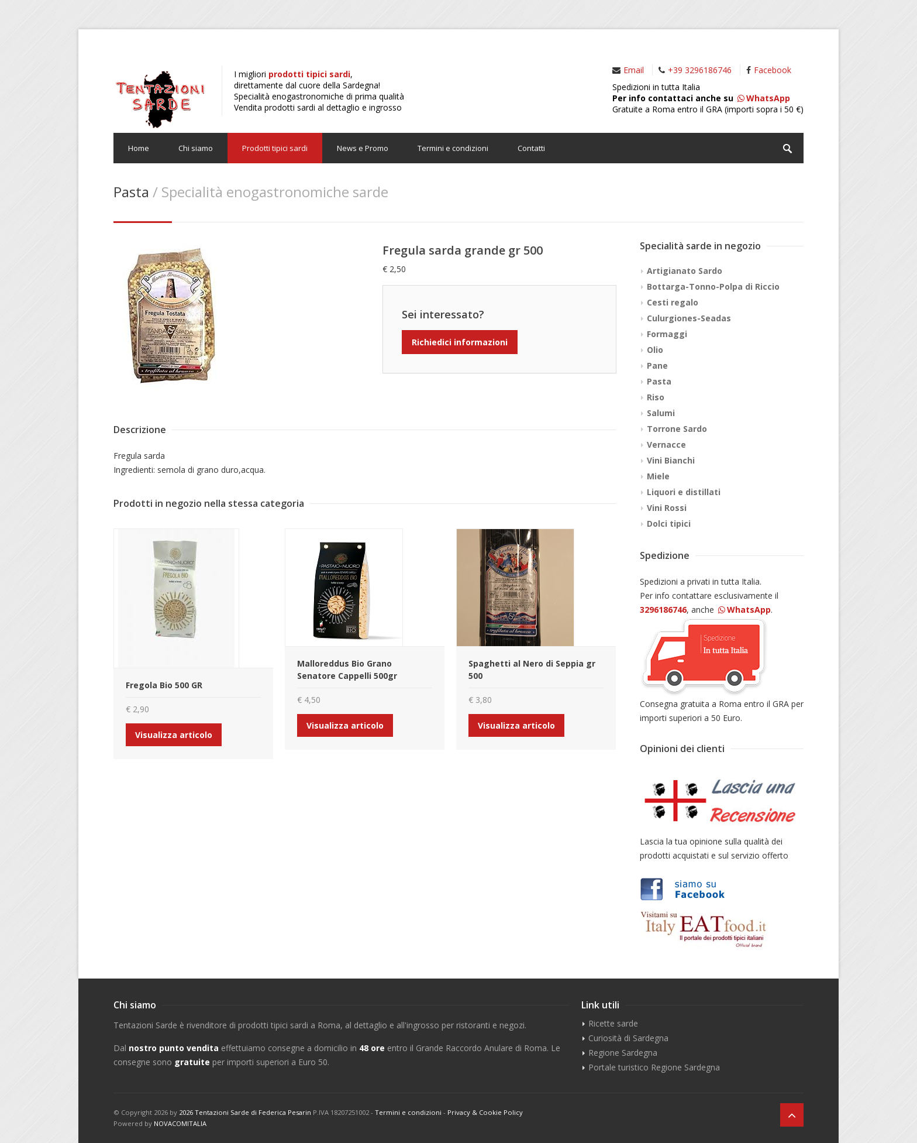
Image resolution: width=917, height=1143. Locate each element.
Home (138, 148)
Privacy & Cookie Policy (485, 1112)
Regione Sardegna (622, 1052)
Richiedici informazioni (460, 342)
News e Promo (362, 148)
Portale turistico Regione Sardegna (654, 1067)
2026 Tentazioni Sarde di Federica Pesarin (245, 1112)
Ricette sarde (613, 1023)
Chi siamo (195, 148)
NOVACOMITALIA (180, 1123)
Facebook (772, 69)
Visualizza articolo (173, 734)
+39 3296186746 (700, 69)
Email (633, 69)
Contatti (531, 148)
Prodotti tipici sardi (275, 148)
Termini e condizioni (453, 148)
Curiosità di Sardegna (628, 1038)
